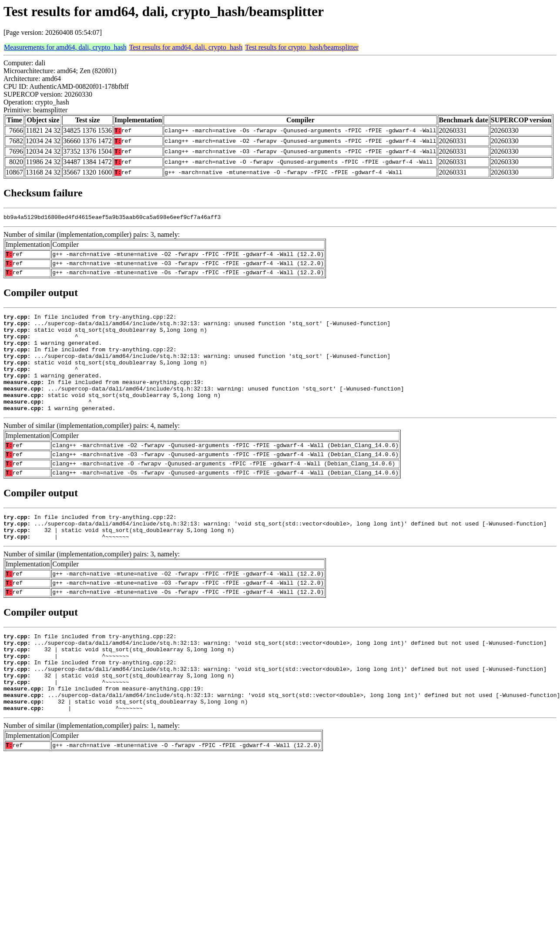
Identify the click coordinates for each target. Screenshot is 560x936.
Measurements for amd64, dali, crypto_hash (65, 47)
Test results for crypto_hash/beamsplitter (302, 47)
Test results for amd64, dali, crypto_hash (186, 47)
